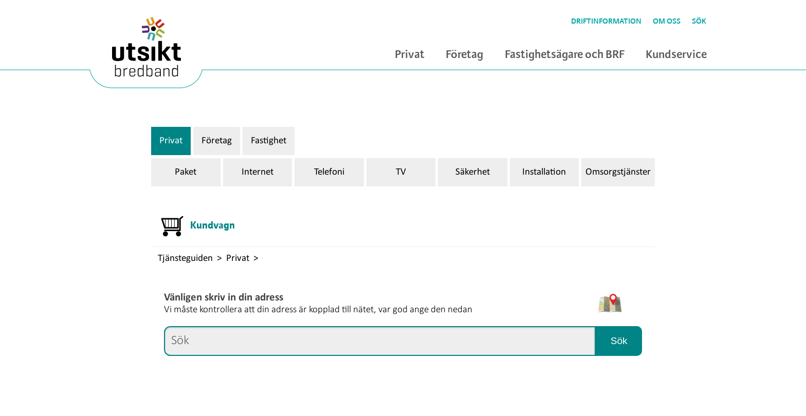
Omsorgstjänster (618, 172)
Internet (257, 172)
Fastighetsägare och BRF (565, 55)
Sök (699, 21)
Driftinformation (606, 21)
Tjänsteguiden (185, 258)
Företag (464, 55)
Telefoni (329, 172)
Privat (410, 55)
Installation (544, 172)
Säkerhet (472, 172)
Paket (185, 172)
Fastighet (268, 141)
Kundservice (676, 55)
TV (401, 172)
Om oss (667, 21)
